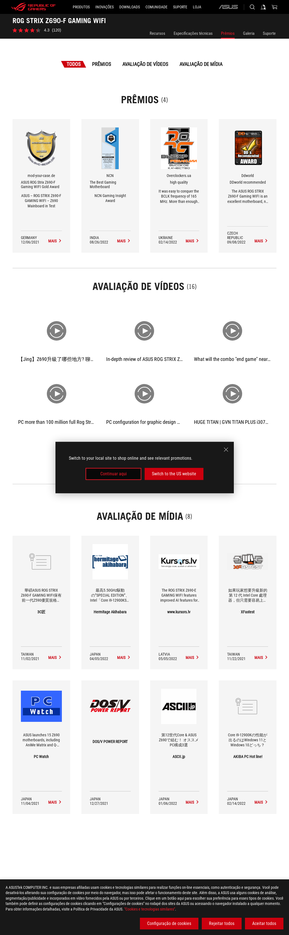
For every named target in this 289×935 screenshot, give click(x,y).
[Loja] (197, 7)
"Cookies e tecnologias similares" (149, 909)
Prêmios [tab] (101, 64)
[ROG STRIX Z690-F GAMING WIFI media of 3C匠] (55, 657)
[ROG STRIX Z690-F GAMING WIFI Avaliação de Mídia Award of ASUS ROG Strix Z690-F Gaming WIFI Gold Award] (55, 241)
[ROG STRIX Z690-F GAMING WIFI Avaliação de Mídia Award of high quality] (192, 241)
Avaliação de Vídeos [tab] (145, 64)
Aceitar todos (264, 923)
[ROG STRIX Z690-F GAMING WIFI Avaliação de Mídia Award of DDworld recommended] (261, 241)
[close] (226, 449)
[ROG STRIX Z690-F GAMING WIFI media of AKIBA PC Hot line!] (261, 802)
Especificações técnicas (193, 33)
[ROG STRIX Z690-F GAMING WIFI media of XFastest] (261, 657)
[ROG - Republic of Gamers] (33, 7)
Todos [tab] (74, 64)
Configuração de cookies (169, 923)
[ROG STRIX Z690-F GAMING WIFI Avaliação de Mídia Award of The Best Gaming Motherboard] (124, 241)
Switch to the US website (174, 473)
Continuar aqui (113, 473)
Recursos (157, 33)
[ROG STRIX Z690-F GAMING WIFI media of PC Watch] (55, 802)
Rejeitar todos (221, 923)
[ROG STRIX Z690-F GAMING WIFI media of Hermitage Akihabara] (124, 657)
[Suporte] (180, 7)
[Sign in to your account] (263, 7)
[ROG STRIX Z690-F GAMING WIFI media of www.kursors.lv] (192, 657)
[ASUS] (228, 7)
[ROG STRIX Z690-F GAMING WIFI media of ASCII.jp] (192, 802)
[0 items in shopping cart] (274, 7)
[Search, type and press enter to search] (252, 7)
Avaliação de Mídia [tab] (200, 64)
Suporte (269, 33)
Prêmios (228, 33)
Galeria (248, 33)
